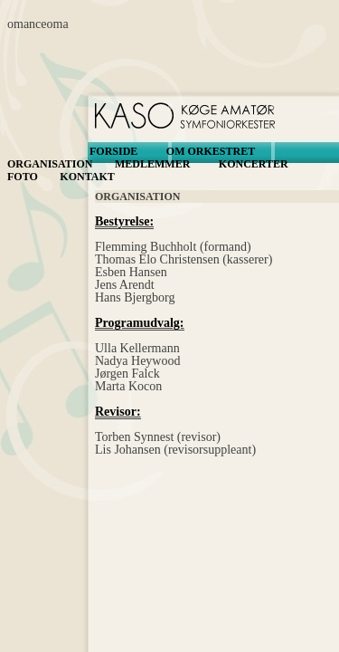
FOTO (22, 176)
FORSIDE (113, 151)
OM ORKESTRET (210, 151)
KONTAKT (87, 176)
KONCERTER (253, 164)
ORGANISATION (49, 164)
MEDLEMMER (152, 164)
